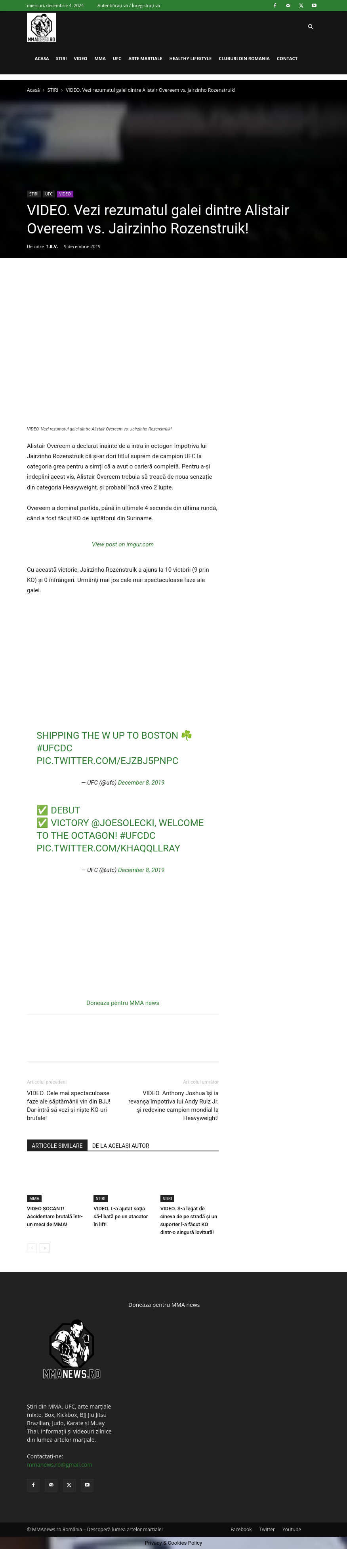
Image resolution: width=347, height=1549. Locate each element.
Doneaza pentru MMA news (122, 1003)
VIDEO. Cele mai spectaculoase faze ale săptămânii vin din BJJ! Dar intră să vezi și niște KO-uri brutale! (69, 1106)
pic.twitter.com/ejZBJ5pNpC (107, 760)
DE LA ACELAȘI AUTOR (120, 1146)
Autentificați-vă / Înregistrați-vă (128, 5)
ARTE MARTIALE (145, 58)
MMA (99, 58)
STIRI (61, 58)
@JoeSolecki (122, 823)
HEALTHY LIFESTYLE (191, 58)
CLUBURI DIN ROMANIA (244, 58)
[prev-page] (32, 1248)
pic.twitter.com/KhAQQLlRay (108, 848)
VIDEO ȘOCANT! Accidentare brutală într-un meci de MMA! (55, 1216)
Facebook (241, 1529)
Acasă (33, 90)
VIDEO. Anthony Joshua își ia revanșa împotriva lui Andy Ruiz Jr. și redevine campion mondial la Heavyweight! (173, 1106)
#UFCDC (54, 748)
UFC (117, 58)
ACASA (42, 58)
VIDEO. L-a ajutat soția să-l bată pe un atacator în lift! (120, 1216)
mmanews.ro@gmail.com (59, 1464)
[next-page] (45, 1248)
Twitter (267, 1529)
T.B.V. (52, 246)
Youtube (291, 1529)
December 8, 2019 (141, 782)
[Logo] (41, 27)
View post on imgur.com (123, 544)
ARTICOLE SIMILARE (57, 1146)
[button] (310, 27)
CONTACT (287, 58)
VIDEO (81, 58)
